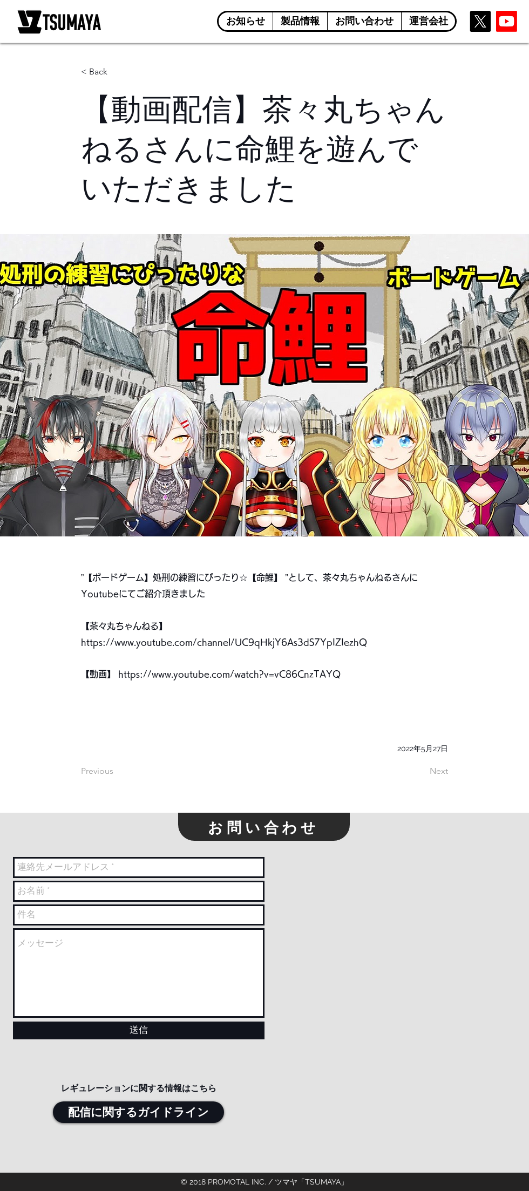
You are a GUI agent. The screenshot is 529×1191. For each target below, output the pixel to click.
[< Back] (116, 72)
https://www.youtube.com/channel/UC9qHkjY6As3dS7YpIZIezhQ (224, 642)
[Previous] (116, 771)
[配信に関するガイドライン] (138, 1112)
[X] (480, 21)
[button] (300, 21)
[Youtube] (506, 21)
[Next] (421, 771)
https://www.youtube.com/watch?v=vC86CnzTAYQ (229, 674)
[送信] (138, 1030)
